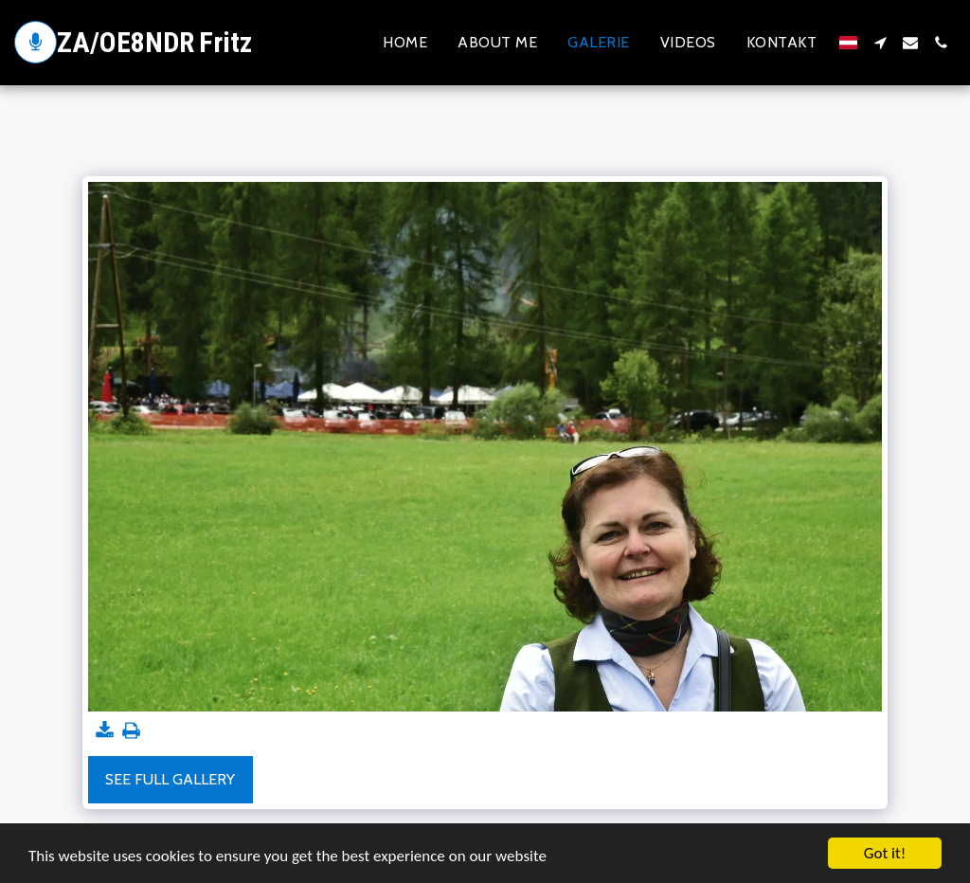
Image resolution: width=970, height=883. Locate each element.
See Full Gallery (170, 779)
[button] (880, 42)
